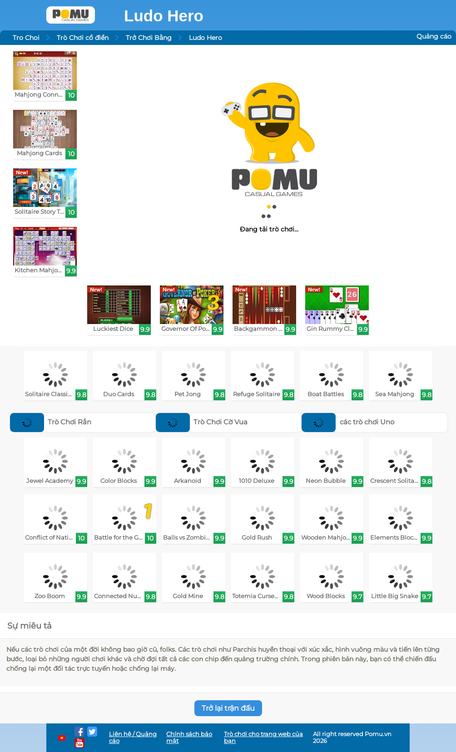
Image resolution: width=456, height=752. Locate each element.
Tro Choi (26, 38)
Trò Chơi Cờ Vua (202, 422)
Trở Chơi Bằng (149, 38)
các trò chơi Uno (348, 422)
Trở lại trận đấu (228, 708)
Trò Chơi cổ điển (83, 38)
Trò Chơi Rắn (51, 422)
